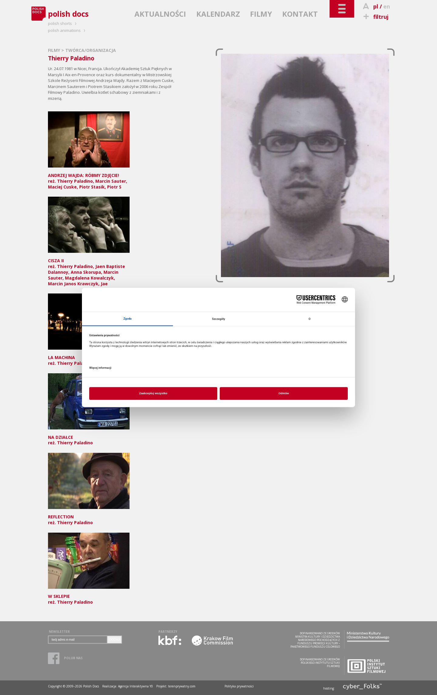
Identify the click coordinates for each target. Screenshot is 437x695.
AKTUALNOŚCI (160, 14)
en (386, 6)
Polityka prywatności (239, 686)
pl (375, 6)
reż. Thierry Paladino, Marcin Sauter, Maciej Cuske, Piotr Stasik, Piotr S (89, 178)
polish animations (67, 30)
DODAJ (114, 639)
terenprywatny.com (181, 686)
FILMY (261, 14)
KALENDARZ (218, 14)
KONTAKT (300, 14)
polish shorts (63, 23)
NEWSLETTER (59, 631)
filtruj (374, 16)
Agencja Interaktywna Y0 (135, 686)
